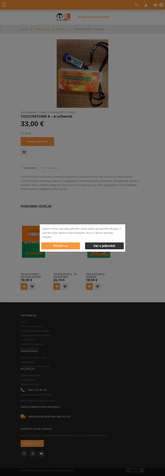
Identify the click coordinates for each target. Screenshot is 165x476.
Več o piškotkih (104, 246)
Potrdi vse (60, 246)
